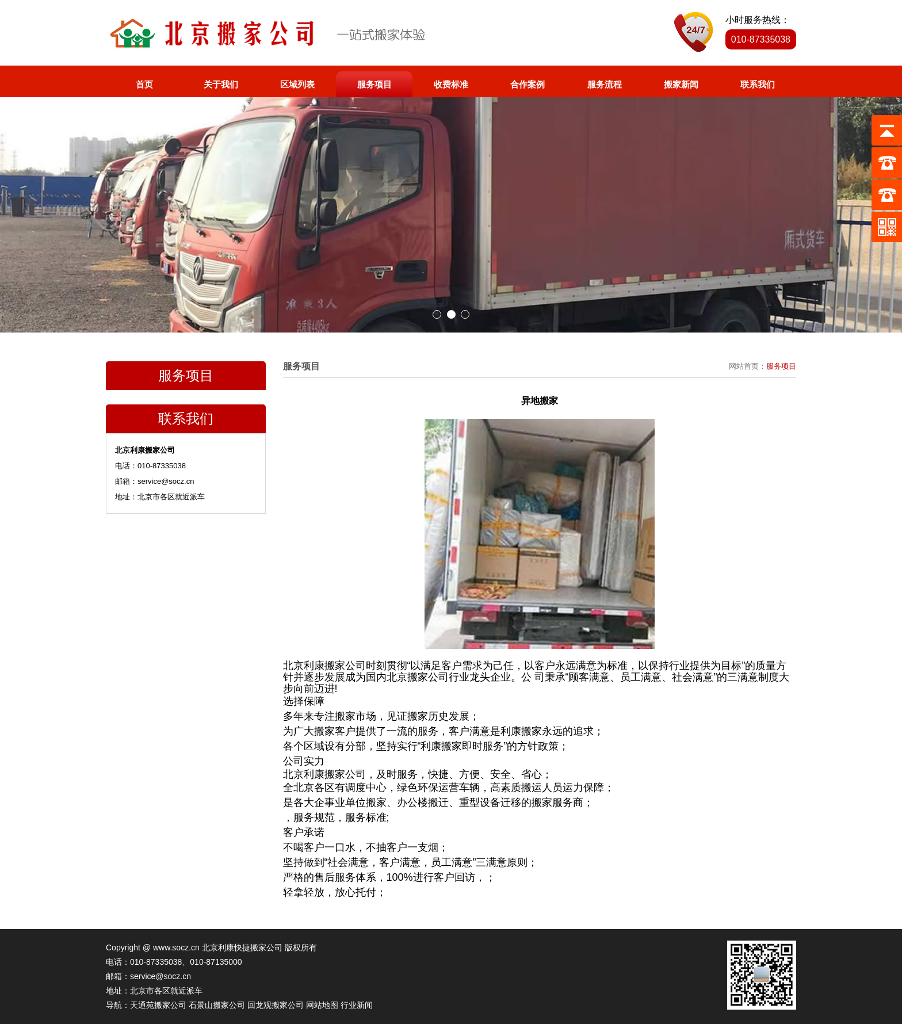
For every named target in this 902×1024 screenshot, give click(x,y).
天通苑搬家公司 (158, 1005)
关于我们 (221, 84)
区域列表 (297, 84)
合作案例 (527, 84)
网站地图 (322, 1005)
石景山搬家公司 (217, 1005)
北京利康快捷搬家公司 (242, 947)
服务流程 (604, 84)
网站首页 (744, 366)
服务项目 (374, 84)
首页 (144, 84)
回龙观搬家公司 (275, 1005)
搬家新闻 (681, 84)
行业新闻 (357, 1005)
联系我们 (757, 84)
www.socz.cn (176, 947)
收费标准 (451, 84)
